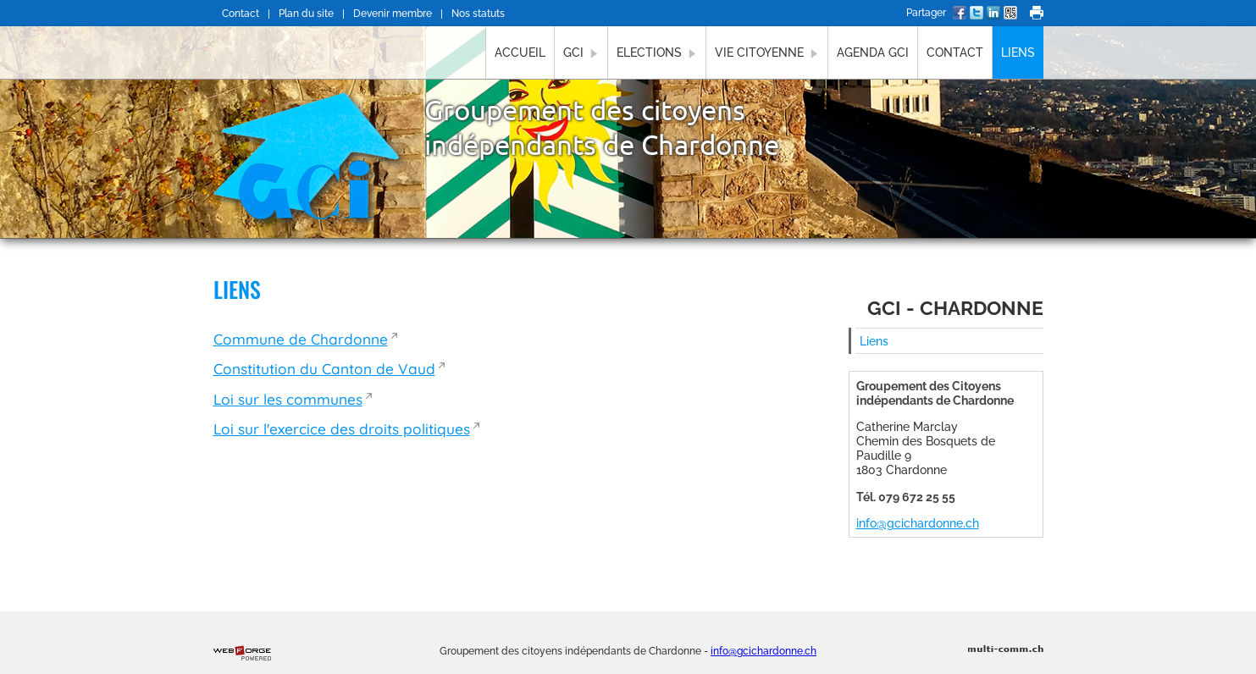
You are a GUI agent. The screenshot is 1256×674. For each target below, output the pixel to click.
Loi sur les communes (287, 399)
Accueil (520, 52)
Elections (657, 52)
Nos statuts (478, 13)
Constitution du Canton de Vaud (324, 369)
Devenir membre (392, 13)
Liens (1018, 52)
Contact (240, 13)
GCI (581, 52)
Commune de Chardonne (300, 339)
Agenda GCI (873, 52)
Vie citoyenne (767, 52)
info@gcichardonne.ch (917, 523)
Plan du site (306, 13)
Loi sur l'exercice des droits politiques (341, 429)
